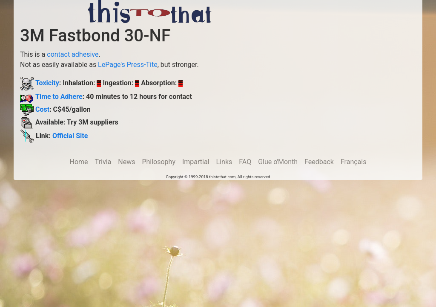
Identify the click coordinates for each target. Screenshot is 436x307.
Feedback (319, 162)
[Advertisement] (324, 13)
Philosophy (158, 162)
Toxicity (47, 83)
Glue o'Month (278, 162)
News (126, 162)
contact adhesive (72, 54)
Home (79, 162)
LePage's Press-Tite (128, 65)
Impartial (195, 162)
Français (354, 162)
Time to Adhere (59, 97)
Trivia (103, 162)
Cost (42, 109)
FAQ (245, 162)
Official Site (70, 136)
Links (224, 162)
